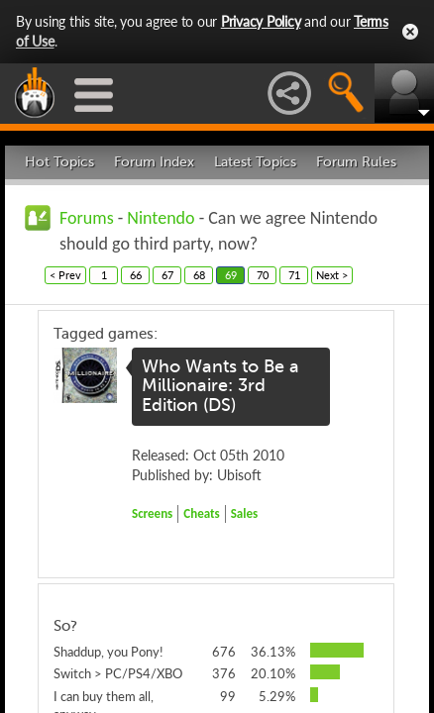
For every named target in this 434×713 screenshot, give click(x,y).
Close (410, 32)
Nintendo (160, 218)
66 (136, 274)
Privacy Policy (261, 21)
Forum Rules (356, 161)
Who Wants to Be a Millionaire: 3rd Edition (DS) (220, 386)
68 (199, 274)
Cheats (201, 513)
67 (167, 274)
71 (294, 274)
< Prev (65, 274)
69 (231, 274)
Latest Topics (255, 161)
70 (263, 274)
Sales (245, 513)
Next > (332, 274)
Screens (152, 513)
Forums (86, 218)
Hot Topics (59, 161)
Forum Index (154, 161)
